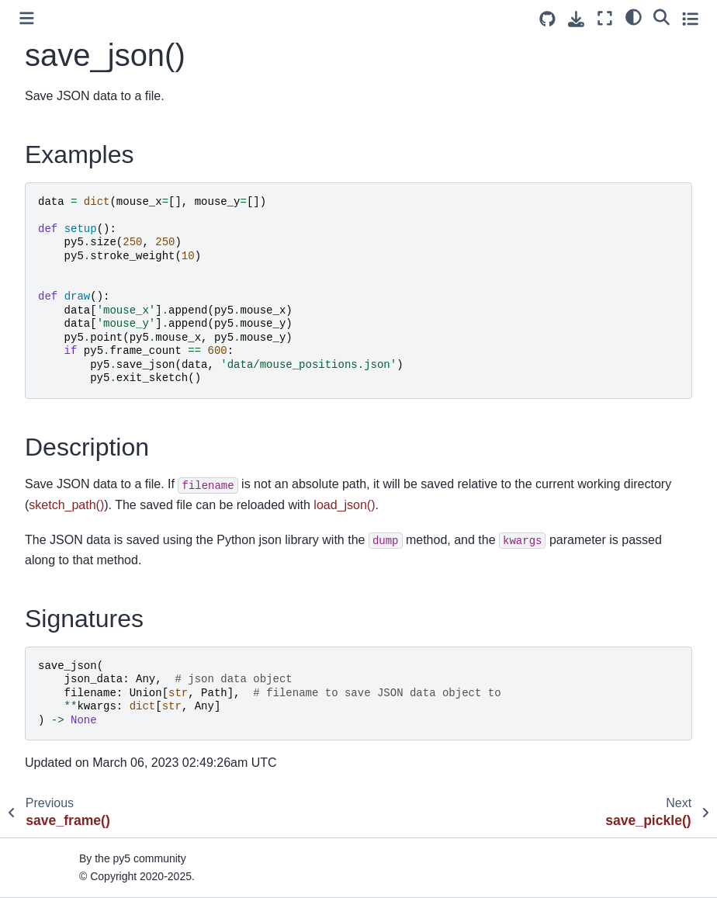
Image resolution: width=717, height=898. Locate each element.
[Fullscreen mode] (605, 18)
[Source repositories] (547, 19)
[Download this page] (576, 19)
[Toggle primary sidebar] (26, 18)
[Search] (661, 16)
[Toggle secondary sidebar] (690, 18)
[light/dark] (633, 16)
